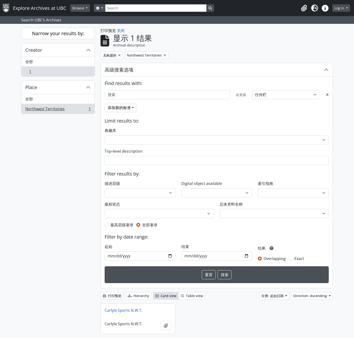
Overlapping (275, 258)
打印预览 (112, 295)
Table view (192, 295)
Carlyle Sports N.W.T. (123, 310)
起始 (108, 246)
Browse (78, 8)
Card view (166, 295)
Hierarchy (138, 295)
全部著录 (150, 225)
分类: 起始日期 (272, 295)
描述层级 (112, 183)
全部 (29, 61)
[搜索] (167, 94)
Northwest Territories (58, 110)
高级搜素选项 (119, 69)
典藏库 (110, 130)
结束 (185, 246)
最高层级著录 (121, 225)
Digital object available (201, 183)
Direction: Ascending (310, 295)
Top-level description (124, 151)
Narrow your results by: (58, 33)
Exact (299, 258)
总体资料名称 (231, 204)
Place (31, 87)
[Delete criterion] (327, 95)
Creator (33, 50)
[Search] (156, 8)
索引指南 (265, 183)
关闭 (121, 30)
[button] (304, 8)
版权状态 (112, 204)
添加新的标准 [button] (119, 107)
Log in (340, 8)
